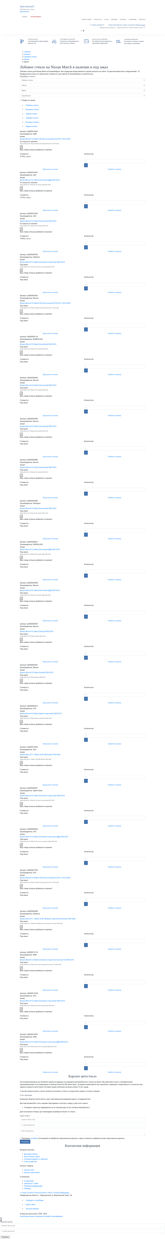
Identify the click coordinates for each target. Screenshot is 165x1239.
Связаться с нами (31, 1183)
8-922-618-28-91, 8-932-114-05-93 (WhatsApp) (126, 25)
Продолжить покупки (50, 169)
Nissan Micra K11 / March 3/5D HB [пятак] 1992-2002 (40, 755)
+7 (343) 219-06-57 (96, 25)
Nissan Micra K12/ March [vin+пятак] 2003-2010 (38, 221)
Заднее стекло (31, 114)
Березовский (24, 11)
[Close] (21, 147)
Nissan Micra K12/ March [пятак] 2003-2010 (36, 631)
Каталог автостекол (32, 1173)
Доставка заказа (30, 1154)
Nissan (26, 59)
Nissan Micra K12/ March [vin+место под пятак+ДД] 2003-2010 (44, 837)
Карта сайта (30, 1205)
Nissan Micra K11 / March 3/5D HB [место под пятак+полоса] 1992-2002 (48, 919)
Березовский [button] (27, 6)
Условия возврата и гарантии (35, 1159)
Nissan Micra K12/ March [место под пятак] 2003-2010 (41, 714)
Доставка (114, 19)
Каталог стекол (86, 19)
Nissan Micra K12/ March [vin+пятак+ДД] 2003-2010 (40, 180)
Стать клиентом (30, 1162)
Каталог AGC (98, 19)
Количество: (89, 154)
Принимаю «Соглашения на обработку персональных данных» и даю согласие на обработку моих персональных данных (72, 1138)
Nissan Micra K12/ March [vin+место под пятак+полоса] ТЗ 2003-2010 (47, 960)
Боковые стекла (32, 110)
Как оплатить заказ (32, 1157)
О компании (132, 19)
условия (34, 1138)
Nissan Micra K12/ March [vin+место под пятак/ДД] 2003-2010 (44, 1042)
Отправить (25, 1141)
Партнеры (123, 19)
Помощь (27, 1189)
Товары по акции (27, 100)
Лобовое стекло (30, 57)
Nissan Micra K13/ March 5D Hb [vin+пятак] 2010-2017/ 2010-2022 (45, 139)
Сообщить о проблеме (34, 1200)
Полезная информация (33, 1186)
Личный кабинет (36, 16)
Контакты (142, 19)
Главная (24, 16)
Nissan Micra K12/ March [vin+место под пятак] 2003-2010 (42, 262)
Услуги (106, 19)
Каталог (27, 54)
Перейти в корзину (114, 169)
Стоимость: (24, 154)
